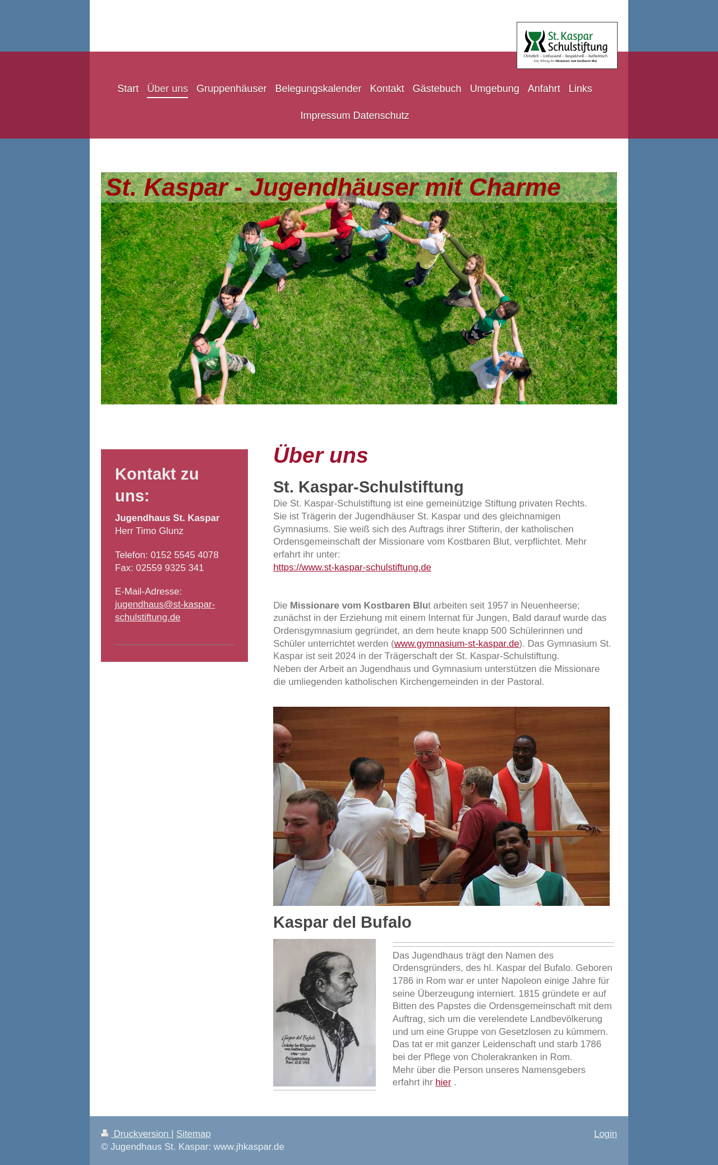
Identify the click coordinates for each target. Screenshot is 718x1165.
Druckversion (136, 1134)
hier (443, 1082)
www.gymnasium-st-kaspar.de (456, 643)
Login (605, 1134)
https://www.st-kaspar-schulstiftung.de (352, 567)
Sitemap (193, 1134)
